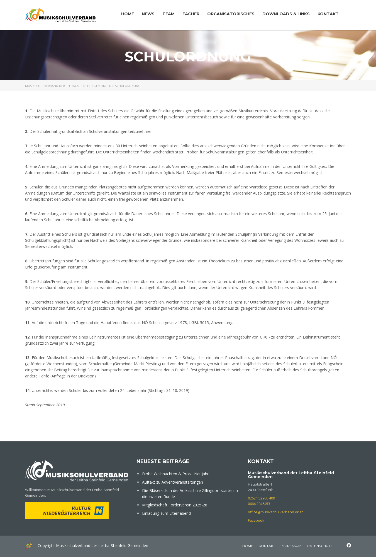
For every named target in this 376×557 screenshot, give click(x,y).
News (148, 13)
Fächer (190, 13)
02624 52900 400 (261, 498)
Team (168, 13)
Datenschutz (320, 546)
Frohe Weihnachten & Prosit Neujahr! (175, 473)
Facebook (256, 520)
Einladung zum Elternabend (166, 513)
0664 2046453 (259, 503)
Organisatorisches (231, 13)
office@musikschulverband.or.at (275, 511)
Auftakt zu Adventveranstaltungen (172, 482)
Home (127, 13)
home (247, 546)
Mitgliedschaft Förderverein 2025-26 (174, 505)
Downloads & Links (286, 13)
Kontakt (328, 13)
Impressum (291, 546)
